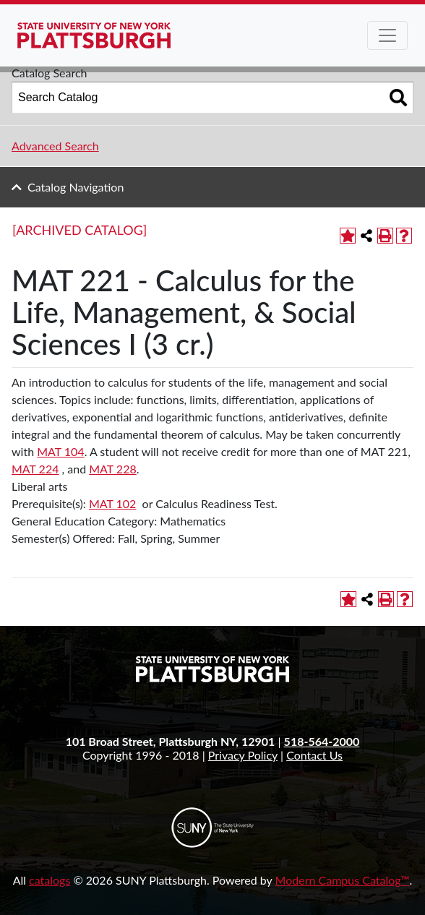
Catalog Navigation (75, 187)
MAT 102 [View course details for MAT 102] (112, 503)
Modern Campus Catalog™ (342, 880)
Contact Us (314, 755)
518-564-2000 (322, 741)
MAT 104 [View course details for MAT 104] (60, 451)
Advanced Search (55, 145)
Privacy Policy (243, 755)
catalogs (49, 880)
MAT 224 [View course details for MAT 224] (35, 469)
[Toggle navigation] (387, 35)
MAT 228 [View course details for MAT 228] (112, 469)
